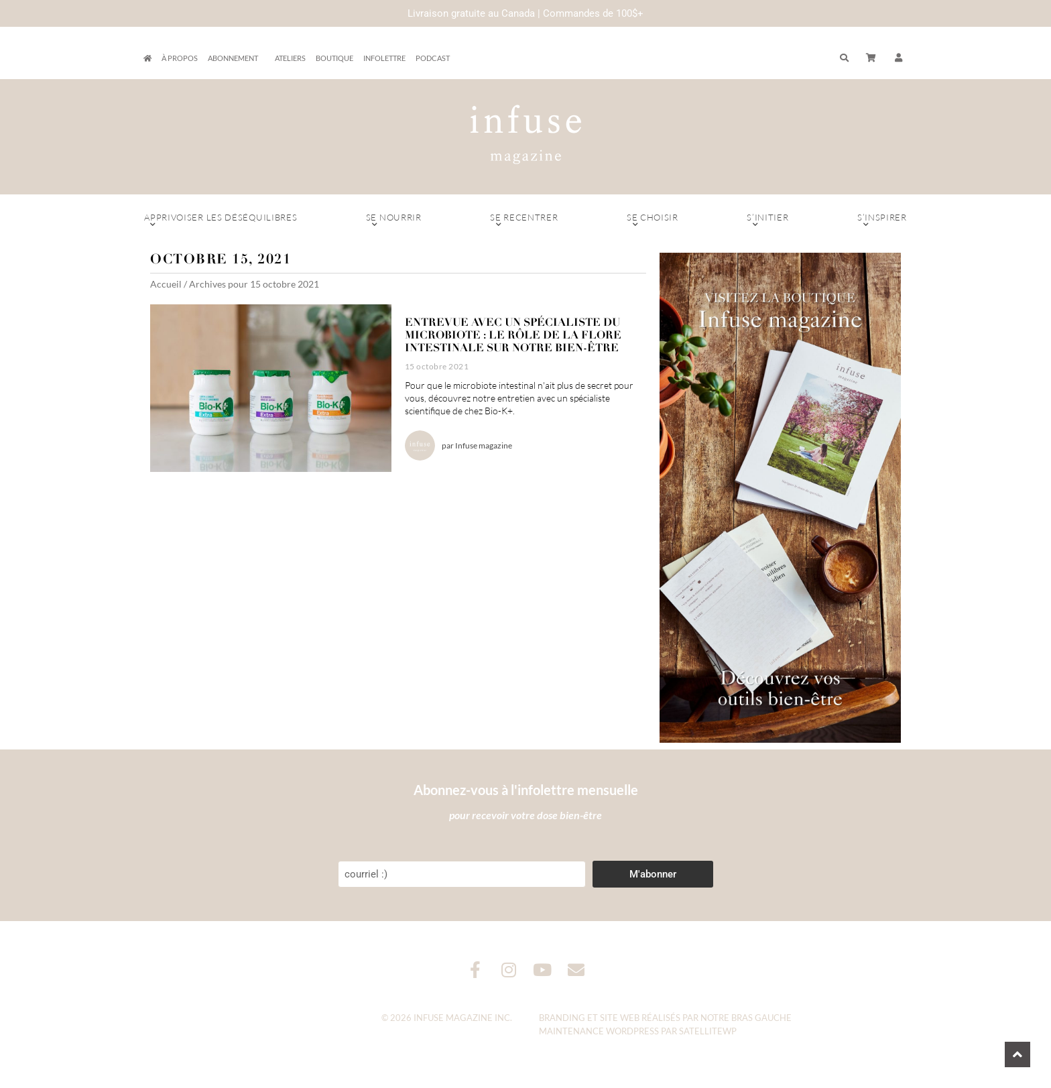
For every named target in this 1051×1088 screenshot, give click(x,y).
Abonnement (236, 58)
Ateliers (290, 58)
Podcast (433, 58)
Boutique (334, 58)
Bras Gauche (761, 1017)
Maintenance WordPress (599, 1031)
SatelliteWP (708, 1031)
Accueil (166, 284)
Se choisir (652, 220)
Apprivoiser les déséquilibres (220, 220)
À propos (180, 58)
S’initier (768, 220)
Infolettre (384, 58)
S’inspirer (882, 220)
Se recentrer (524, 220)
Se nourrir (393, 220)
